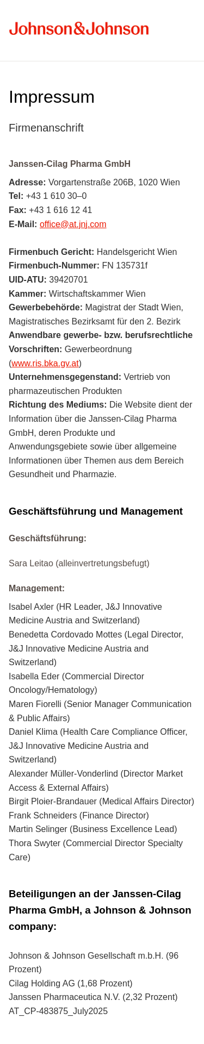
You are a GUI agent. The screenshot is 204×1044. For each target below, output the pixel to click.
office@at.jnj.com (73, 224)
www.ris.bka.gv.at (44, 363)
